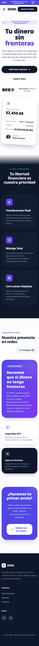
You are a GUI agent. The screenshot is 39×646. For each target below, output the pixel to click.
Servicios (5, 598)
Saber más (34, 2)
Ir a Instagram (26, 350)
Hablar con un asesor (19, 529)
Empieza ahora (19, 69)
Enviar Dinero (27, 9)
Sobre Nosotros (8, 593)
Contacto (5, 602)
